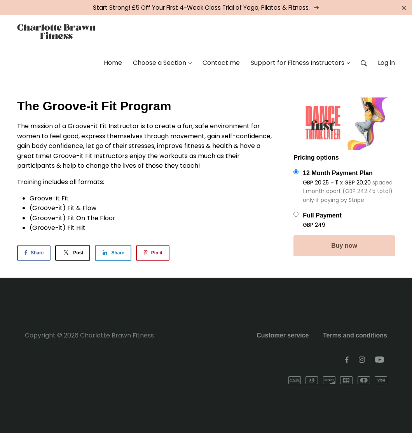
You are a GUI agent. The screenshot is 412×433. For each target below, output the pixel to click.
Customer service (283, 335)
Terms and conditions (355, 335)
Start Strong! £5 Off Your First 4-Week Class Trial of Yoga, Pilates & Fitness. (206, 7)
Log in (386, 62)
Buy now (344, 245)
